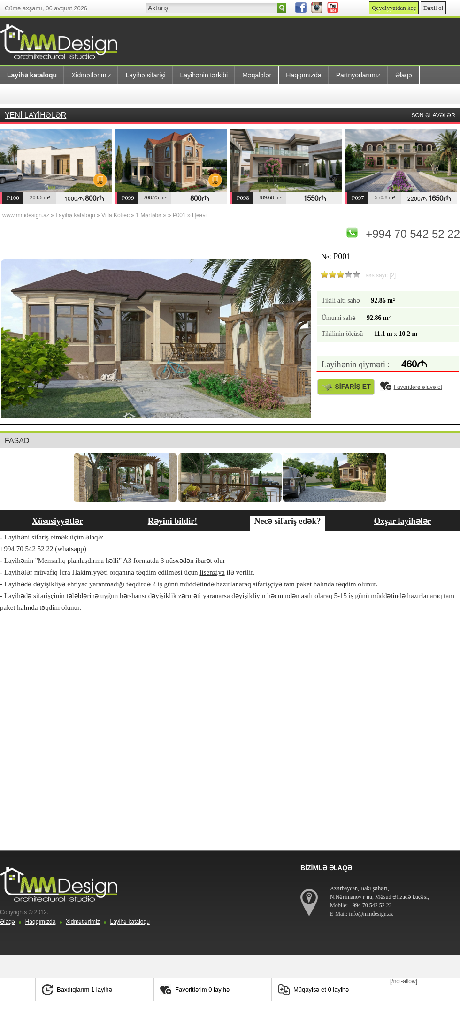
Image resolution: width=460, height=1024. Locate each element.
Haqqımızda (303, 75)
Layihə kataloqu (129, 921)
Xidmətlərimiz (91, 75)
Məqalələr (256, 75)
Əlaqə (404, 75)
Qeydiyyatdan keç (394, 7)
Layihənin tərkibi (204, 75)
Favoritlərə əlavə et (411, 387)
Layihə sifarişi (145, 75)
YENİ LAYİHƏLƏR (35, 115)
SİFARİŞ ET (346, 386)
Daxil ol (433, 7)
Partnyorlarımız (358, 75)
